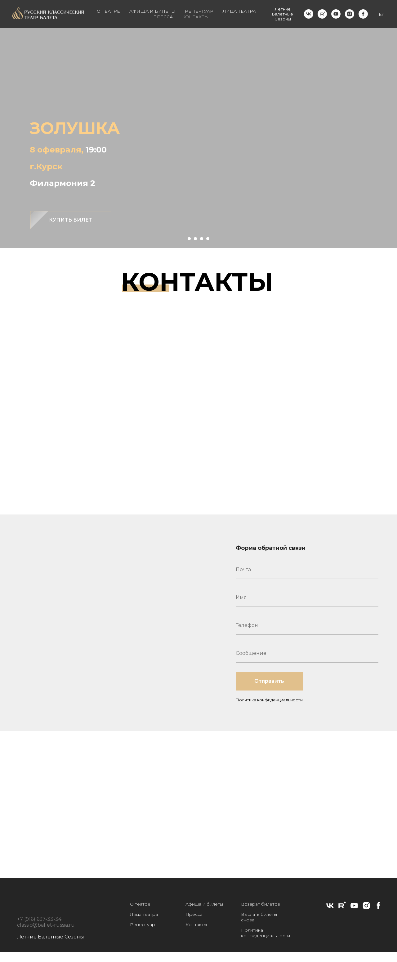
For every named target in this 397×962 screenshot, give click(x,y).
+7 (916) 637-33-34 (39, 919)
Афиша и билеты (204, 904)
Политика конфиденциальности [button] (269, 699)
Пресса (194, 914)
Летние (283, 9)
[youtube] (336, 14)
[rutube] (322, 14)
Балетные (282, 13)
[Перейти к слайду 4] (207, 238)
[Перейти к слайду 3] (201, 238)
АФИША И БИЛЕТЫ (152, 11)
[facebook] (363, 14)
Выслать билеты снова (259, 917)
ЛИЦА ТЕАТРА (239, 11)
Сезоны (282, 18)
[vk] (308, 14)
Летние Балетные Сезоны (50, 937)
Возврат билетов (260, 904)
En (382, 14)
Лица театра (144, 914)
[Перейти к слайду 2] (195, 238)
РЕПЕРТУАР (199, 11)
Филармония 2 (62, 183)
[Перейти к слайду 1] (189, 238)
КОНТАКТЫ (195, 17)
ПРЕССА (163, 17)
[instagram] (349, 14)
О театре (140, 904)
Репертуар (142, 924)
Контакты (196, 924)
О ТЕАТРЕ (108, 11)
